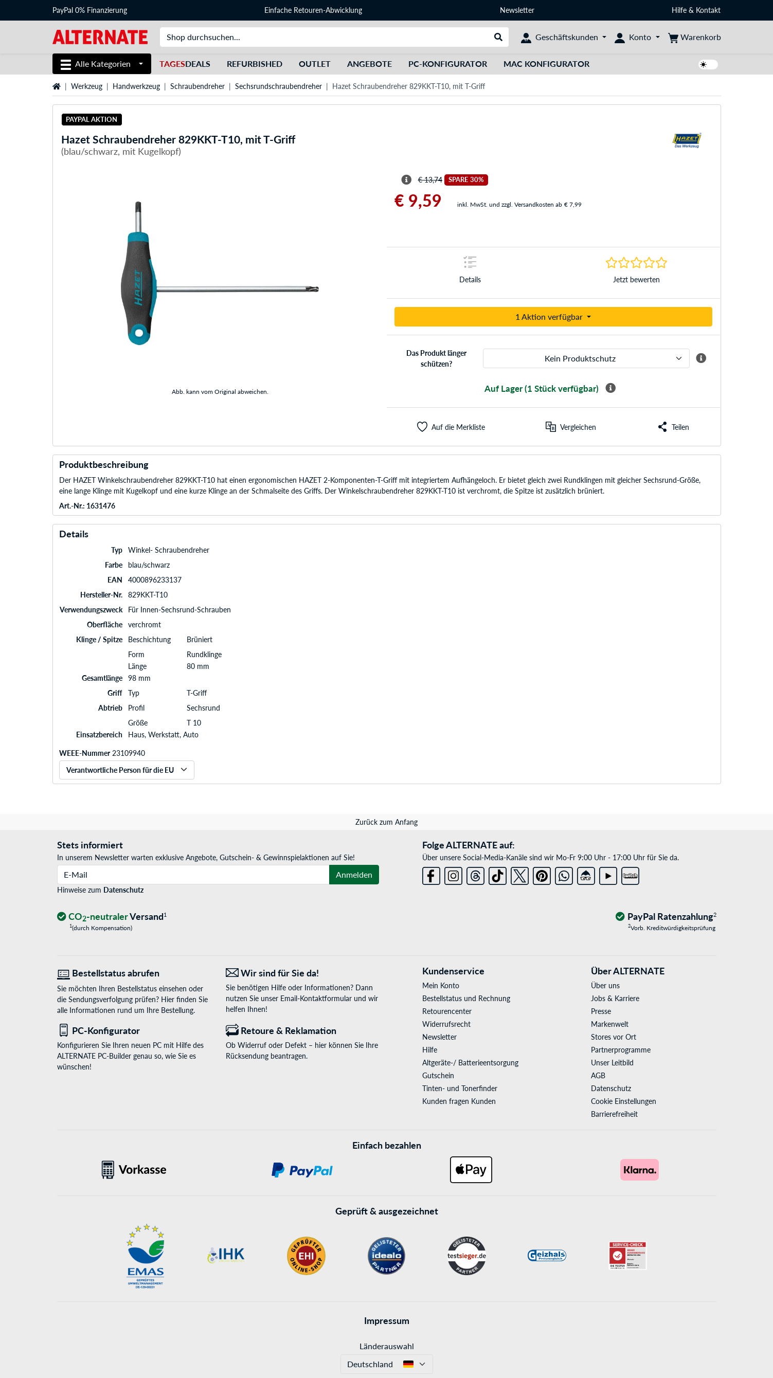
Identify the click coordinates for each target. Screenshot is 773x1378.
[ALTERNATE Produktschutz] (586, 358)
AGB (598, 1075)
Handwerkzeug (136, 86)
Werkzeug (86, 86)
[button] (451, 427)
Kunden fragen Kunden (459, 1101)
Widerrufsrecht (446, 1024)
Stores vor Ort (613, 1036)
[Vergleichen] (571, 427)
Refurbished (254, 63)
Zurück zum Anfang (386, 822)
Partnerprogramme (621, 1049)
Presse (601, 1011)
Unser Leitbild (612, 1062)
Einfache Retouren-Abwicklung (313, 10)
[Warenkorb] (694, 37)
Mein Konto (440, 985)
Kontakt (708, 10)
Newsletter (517, 10)
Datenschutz (123, 889)
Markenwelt (609, 1024)
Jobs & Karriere (615, 998)
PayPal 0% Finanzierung (89, 10)
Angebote (369, 63)
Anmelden (354, 874)
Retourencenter (447, 1011)
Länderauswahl (386, 1346)
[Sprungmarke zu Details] (470, 272)
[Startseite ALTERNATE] (100, 36)
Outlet (315, 63)
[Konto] (637, 37)
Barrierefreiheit (614, 1114)
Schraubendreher (197, 86)
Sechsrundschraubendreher (278, 86)
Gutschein (438, 1075)
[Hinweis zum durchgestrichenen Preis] (406, 180)
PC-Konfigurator (447, 63)
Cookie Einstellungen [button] (623, 1101)
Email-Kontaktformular (316, 998)
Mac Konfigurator (546, 63)
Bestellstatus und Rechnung (466, 998)
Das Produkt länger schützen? (436, 358)
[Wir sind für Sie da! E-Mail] (302, 973)
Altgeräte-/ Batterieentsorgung (470, 1062)
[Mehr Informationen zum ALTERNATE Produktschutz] (701, 358)
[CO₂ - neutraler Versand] (112, 917)
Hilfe (679, 10)
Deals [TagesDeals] (184, 63)
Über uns (605, 985)
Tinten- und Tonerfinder (459, 1088)
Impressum (386, 1320)
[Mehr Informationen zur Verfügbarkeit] (610, 388)
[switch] (708, 64)
